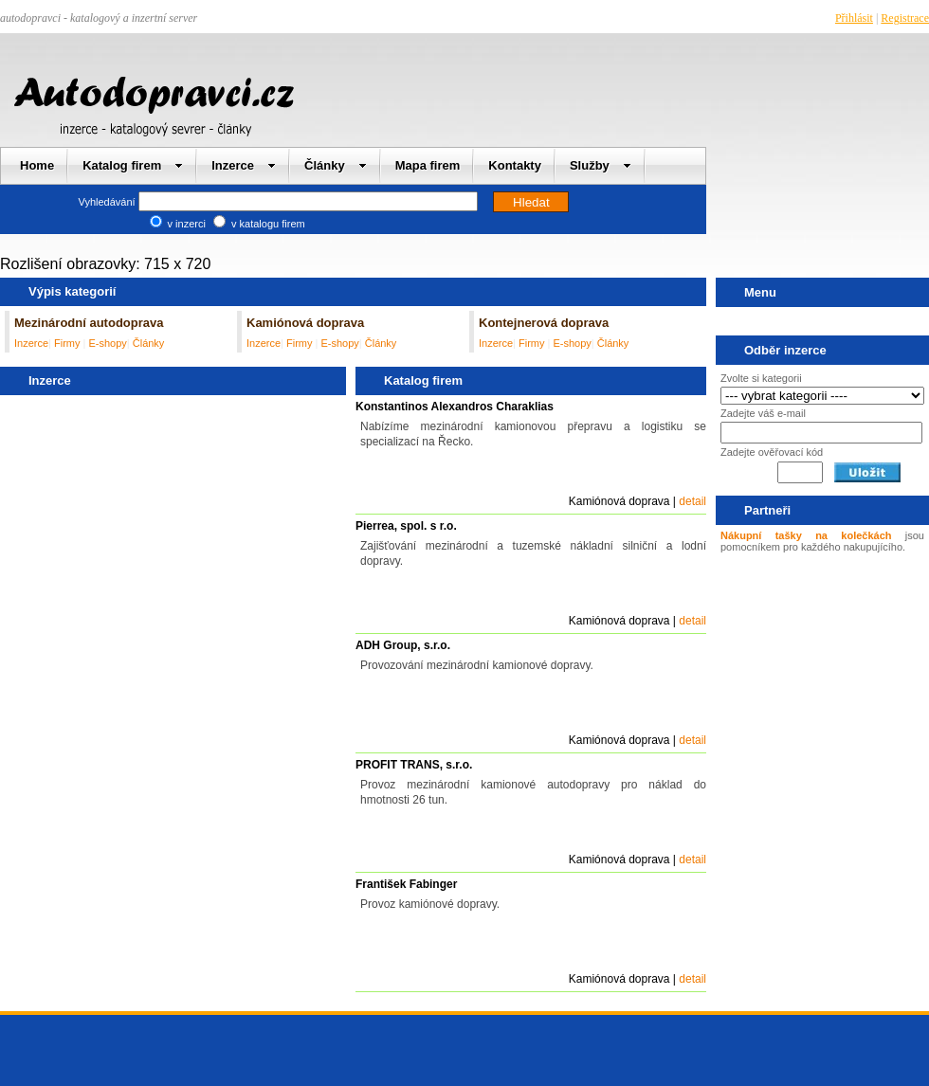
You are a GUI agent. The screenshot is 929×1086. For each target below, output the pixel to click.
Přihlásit (854, 18)
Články (335, 165)
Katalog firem (132, 165)
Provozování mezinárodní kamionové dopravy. (476, 665)
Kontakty (514, 165)
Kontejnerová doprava (544, 323)
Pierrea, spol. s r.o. (406, 526)
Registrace (905, 18)
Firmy (68, 343)
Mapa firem (428, 165)
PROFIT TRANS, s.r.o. (413, 764)
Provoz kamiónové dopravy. (430, 904)
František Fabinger (406, 884)
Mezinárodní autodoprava (88, 323)
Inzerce (243, 165)
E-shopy (107, 343)
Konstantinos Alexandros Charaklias (454, 406)
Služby (600, 165)
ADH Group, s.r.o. (402, 645)
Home (37, 165)
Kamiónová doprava (305, 323)
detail (692, 501)
